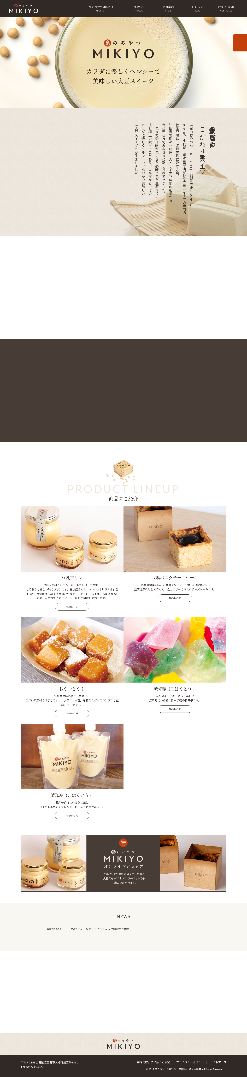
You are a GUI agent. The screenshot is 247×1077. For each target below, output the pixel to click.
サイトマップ (218, 1062)
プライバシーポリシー (190, 1062)
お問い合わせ (226, 9)
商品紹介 (139, 9)
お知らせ (197, 9)
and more (72, 606)
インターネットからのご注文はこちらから (240, 42)
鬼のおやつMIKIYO (101, 9)
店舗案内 (168, 9)
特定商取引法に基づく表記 (153, 1062)
